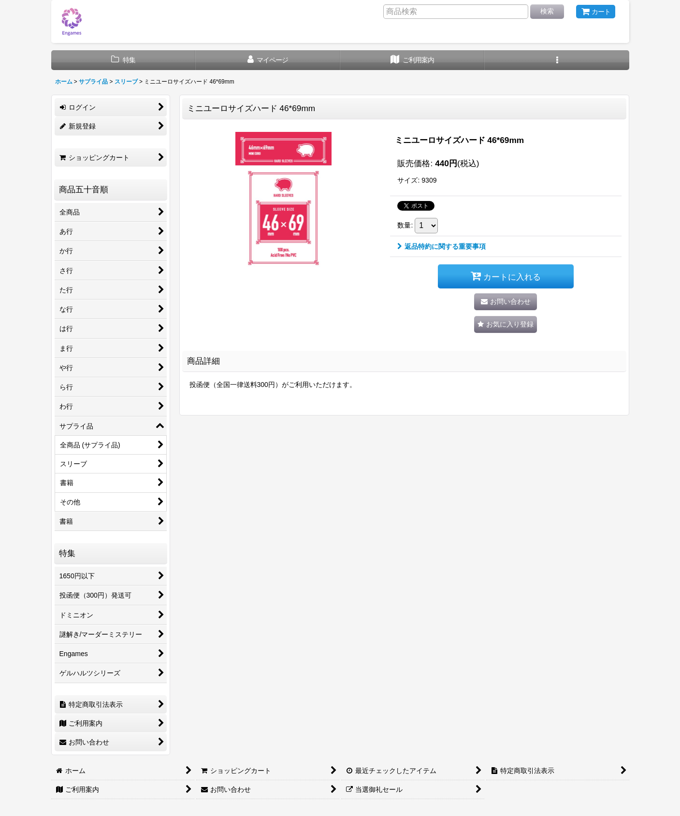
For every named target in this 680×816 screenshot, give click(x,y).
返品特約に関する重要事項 (441, 246)
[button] (557, 60)
